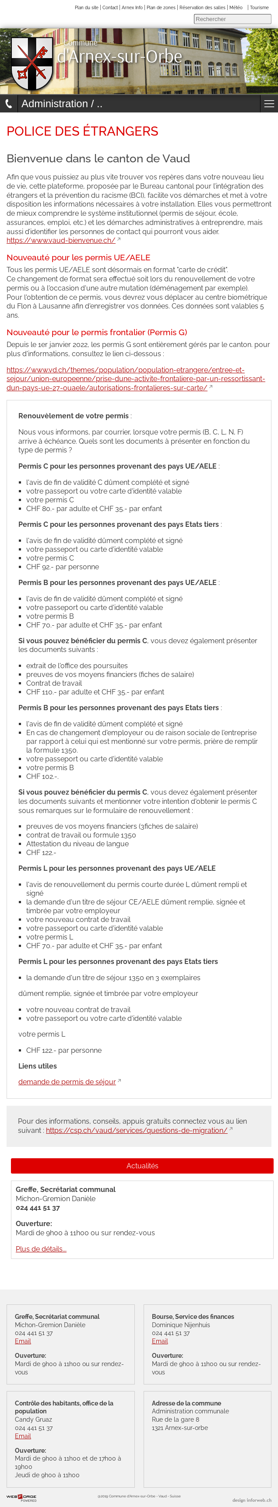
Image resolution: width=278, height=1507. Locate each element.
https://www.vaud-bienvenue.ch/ (61, 240)
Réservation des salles (202, 7)
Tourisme (259, 7)
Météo (236, 7)
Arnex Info (132, 7)
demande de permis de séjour (67, 1082)
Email (23, 1341)
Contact (110, 7)
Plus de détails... (41, 1249)
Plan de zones (161, 7)
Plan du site (87, 7)
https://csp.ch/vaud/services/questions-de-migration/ (137, 1130)
